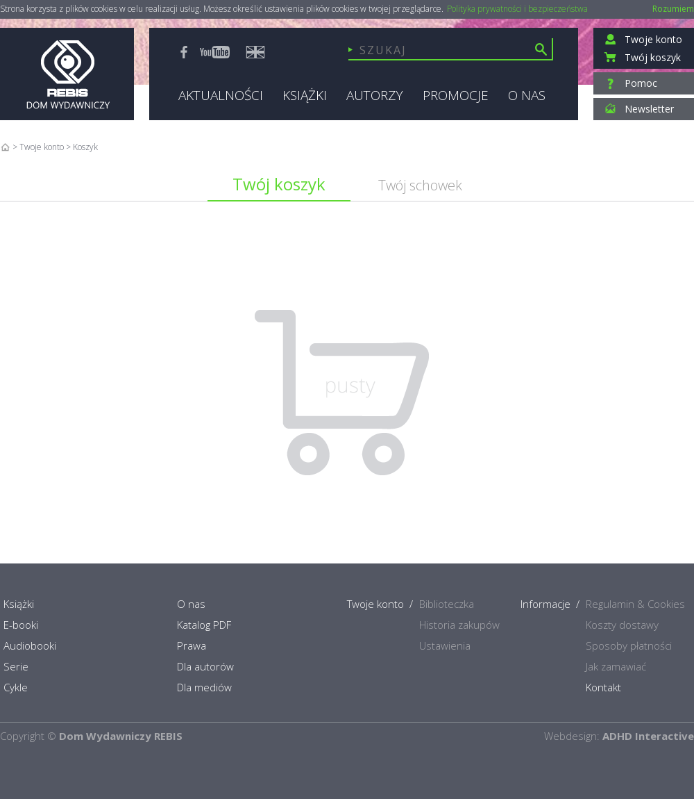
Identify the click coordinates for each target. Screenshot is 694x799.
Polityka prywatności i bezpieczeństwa (517, 9)
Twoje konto (41, 147)
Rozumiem (673, 9)
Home (5, 147)
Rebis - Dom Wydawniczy (67, 74)
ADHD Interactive (648, 736)
